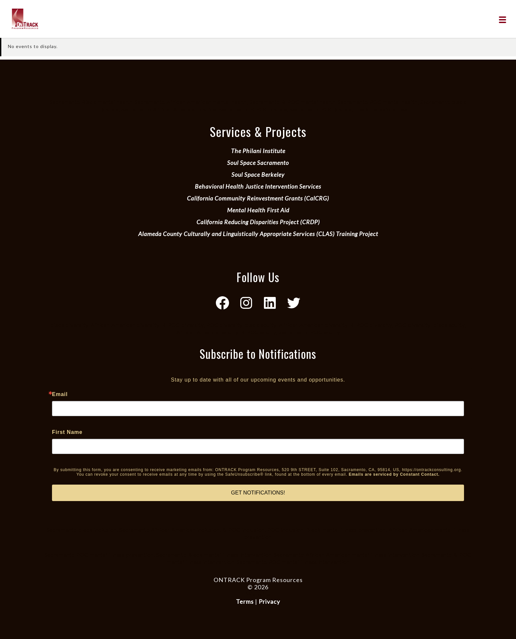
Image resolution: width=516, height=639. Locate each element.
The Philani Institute (258, 150)
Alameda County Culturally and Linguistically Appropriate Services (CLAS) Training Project (258, 233)
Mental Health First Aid (258, 210)
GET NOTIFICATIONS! (258, 492)
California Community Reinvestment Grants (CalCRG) (258, 198)
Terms (245, 601)
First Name (67, 432)
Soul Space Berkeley (258, 174)
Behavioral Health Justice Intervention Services (258, 186)
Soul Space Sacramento (258, 162)
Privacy (269, 601)
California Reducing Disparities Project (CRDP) (258, 222)
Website (258, 594)
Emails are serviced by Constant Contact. (394, 474)
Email (60, 394)
